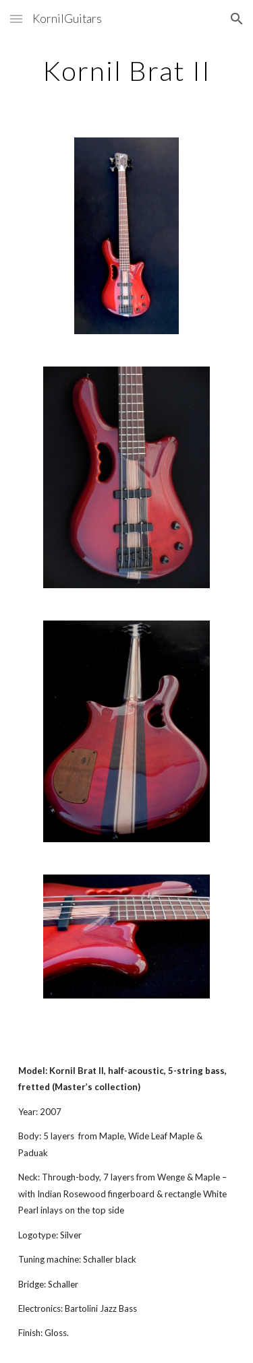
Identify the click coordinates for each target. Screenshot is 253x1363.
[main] (127, 71)
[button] (16, 18)
